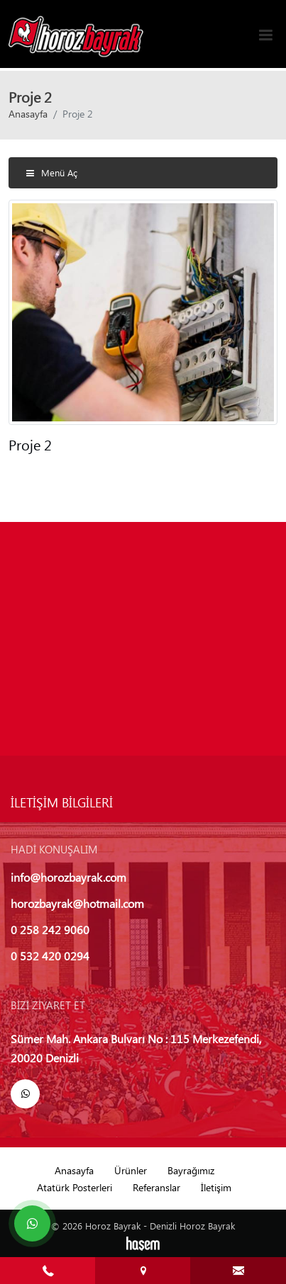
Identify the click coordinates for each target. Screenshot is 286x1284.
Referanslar (156, 1187)
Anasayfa (28, 113)
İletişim (216, 1187)
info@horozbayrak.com (68, 877)
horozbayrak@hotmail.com (77, 903)
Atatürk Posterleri (74, 1187)
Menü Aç (51, 172)
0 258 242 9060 (50, 929)
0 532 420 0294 (50, 955)
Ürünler (130, 1170)
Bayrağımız (190, 1170)
